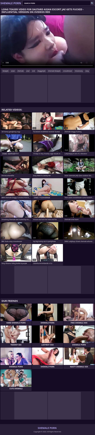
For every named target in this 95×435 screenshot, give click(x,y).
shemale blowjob (54, 71)
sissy (87, 71)
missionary (79, 71)
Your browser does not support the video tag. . (47, 41)
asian (13, 71)
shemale (21, 71)
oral (33, 71)
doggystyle (41, 71)
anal (27, 71)
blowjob (5, 71)
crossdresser (67, 71)
